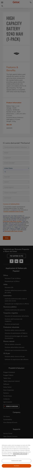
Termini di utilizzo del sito (9, 458)
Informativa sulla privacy (20, 457)
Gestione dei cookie (16, 464)
